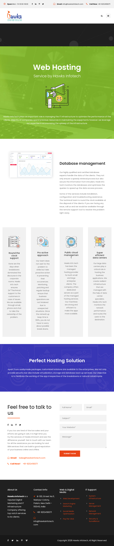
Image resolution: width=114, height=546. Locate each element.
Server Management (95, 504)
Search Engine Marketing (69, 504)
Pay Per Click (68, 519)
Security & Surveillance (94, 519)
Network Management (95, 512)
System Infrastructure (95, 497)
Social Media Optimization (68, 512)
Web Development (71, 498)
